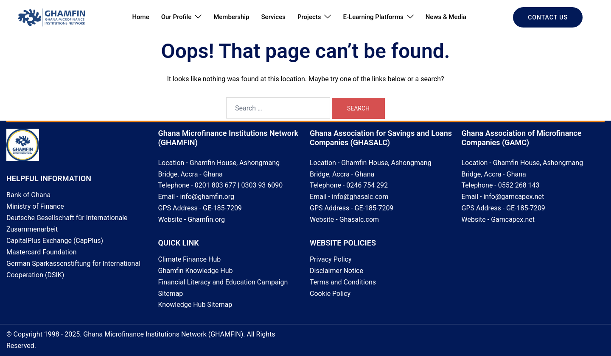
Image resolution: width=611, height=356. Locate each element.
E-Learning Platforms (373, 17)
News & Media (446, 17)
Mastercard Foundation (41, 252)
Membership (231, 17)
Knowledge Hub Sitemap (195, 305)
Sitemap (170, 294)
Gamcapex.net (513, 219)
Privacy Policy (331, 259)
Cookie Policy (330, 294)
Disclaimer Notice (336, 271)
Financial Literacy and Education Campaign (223, 282)
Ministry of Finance (35, 206)
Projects (309, 17)
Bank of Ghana (28, 195)
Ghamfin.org (206, 219)
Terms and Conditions (343, 282)
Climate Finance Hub (189, 259)
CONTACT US (548, 17)
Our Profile (176, 17)
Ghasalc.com (359, 219)
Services (273, 17)
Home (140, 17)
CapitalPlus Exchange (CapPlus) (54, 241)
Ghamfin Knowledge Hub (195, 271)
